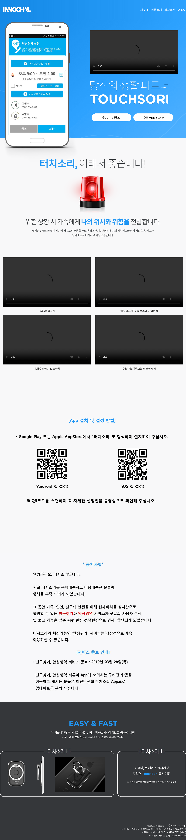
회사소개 (169, 9)
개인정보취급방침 (155, 825)
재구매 (144, 9)
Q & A (181, 9)
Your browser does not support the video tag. (134, 52)
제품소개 (156, 9)
